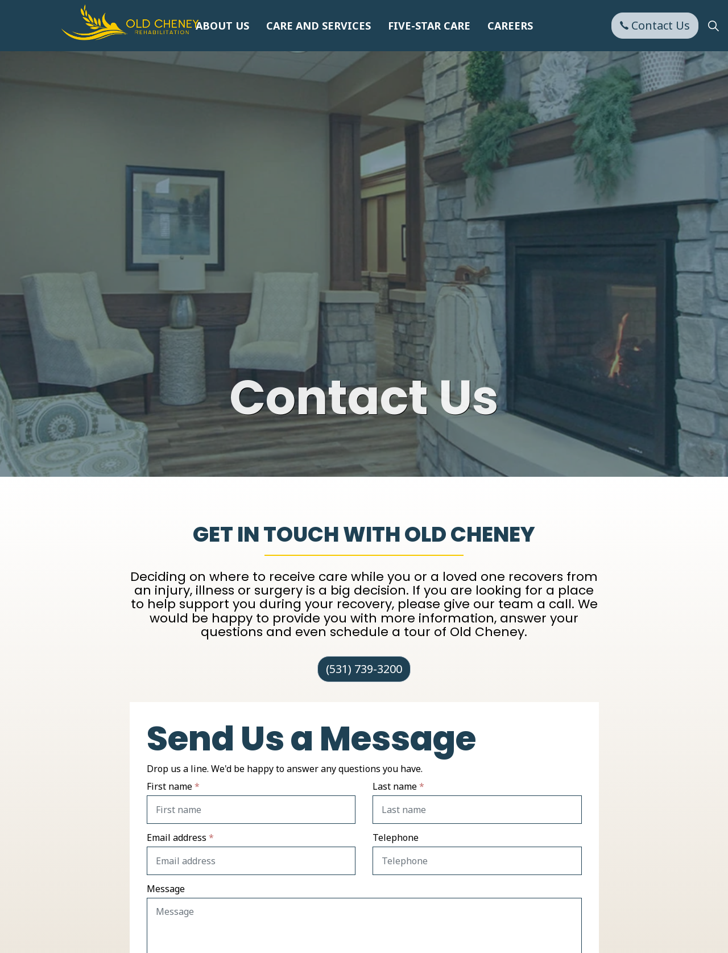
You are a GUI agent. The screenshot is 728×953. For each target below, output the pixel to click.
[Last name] (477, 809)
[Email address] (251, 861)
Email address (180, 837)
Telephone (396, 837)
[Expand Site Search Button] (713, 25)
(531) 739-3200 (364, 669)
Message (166, 888)
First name (173, 786)
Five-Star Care (429, 25)
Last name (398, 786)
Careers (510, 25)
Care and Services (318, 25)
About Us (222, 25)
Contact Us (655, 25)
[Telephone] (477, 861)
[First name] (251, 809)
